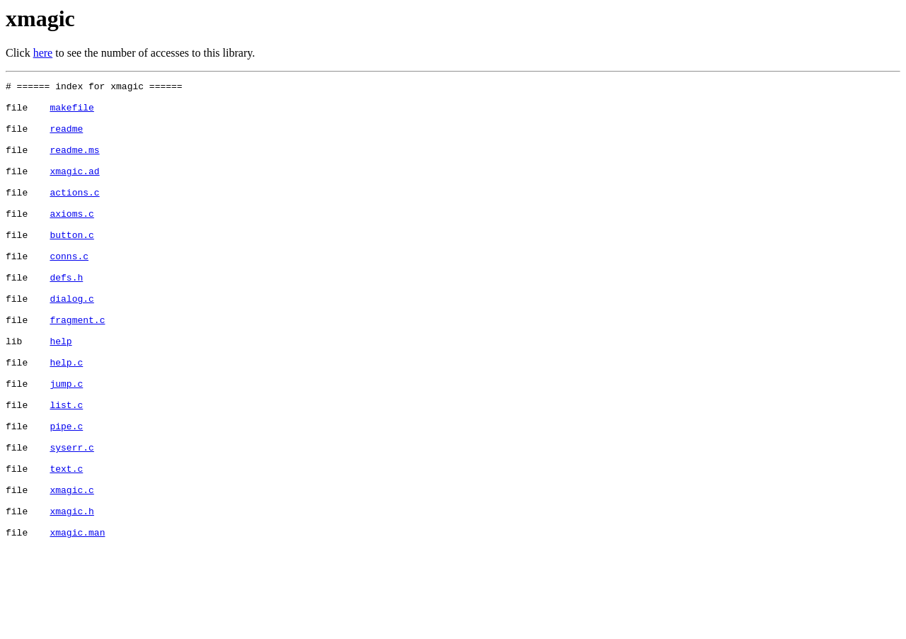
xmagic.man (77, 623)
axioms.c (71, 240)
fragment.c (77, 368)
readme (66, 138)
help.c (66, 419)
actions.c (74, 215)
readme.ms (74, 164)
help (60, 394)
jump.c (66, 445)
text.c (66, 547)
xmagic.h (71, 598)
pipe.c (66, 496)
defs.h (66, 317)
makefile (71, 113)
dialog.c (71, 343)
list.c (66, 470)
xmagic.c (71, 572)
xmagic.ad (74, 189)
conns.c (69, 291)
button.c (71, 266)
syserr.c (71, 521)
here (43, 53)
